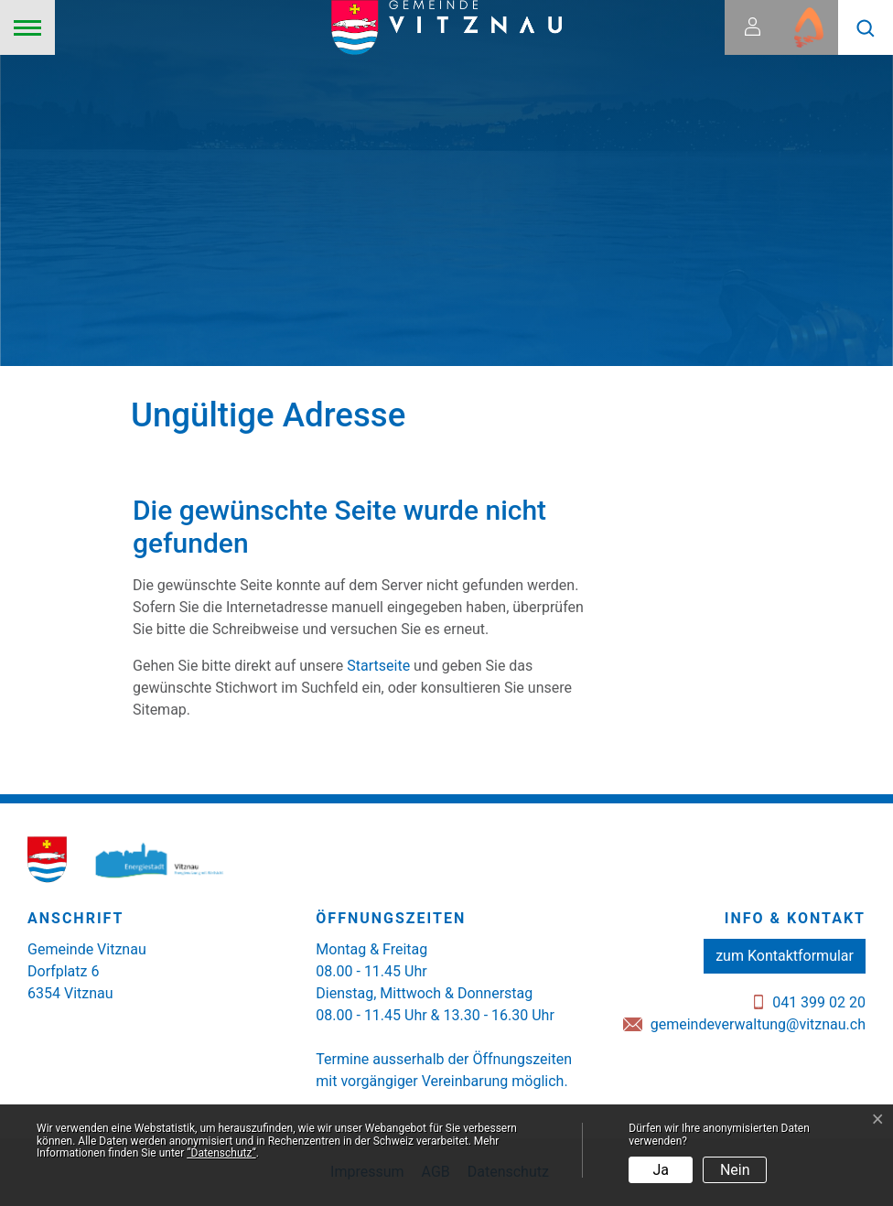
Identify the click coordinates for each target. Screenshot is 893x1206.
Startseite (378, 665)
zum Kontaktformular (784, 955)
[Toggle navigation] (27, 27)
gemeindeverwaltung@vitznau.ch (758, 1024)
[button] (865, 27)
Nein (735, 1170)
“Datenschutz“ (221, 1153)
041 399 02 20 (819, 1002)
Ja (661, 1170)
